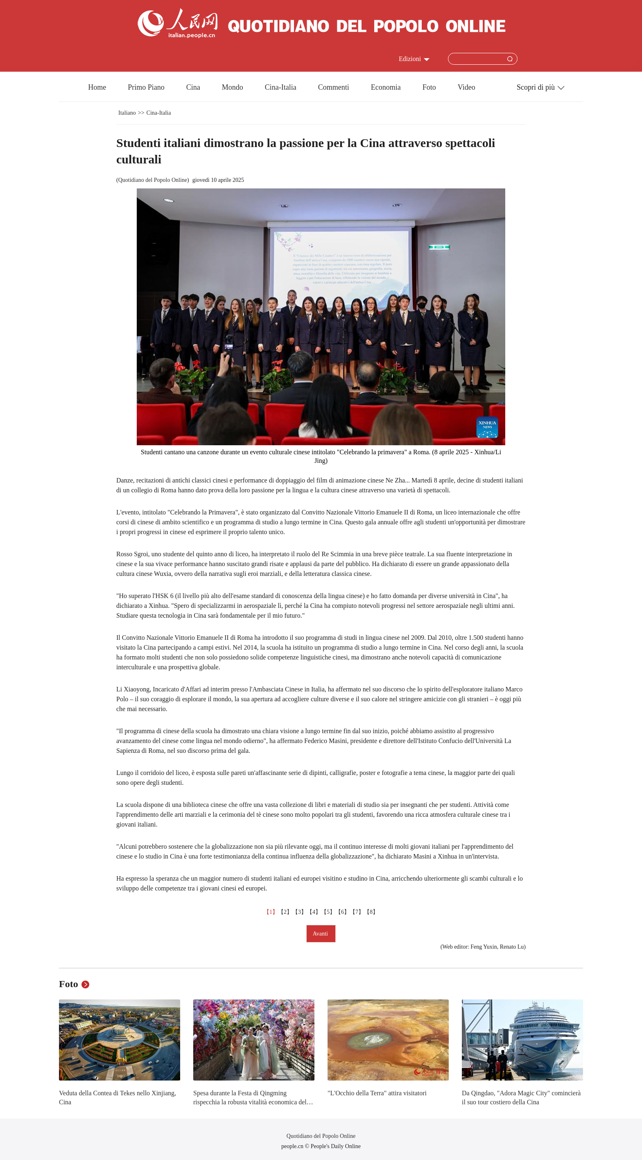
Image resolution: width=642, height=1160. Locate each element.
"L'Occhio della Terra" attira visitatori (377, 1093)
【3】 (299, 912)
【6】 (342, 912)
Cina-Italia (280, 87)
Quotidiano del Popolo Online (152, 180)
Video (466, 87)
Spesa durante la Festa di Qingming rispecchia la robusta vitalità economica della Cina (252, 1102)
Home (97, 87)
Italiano (127, 113)
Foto (429, 87)
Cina (193, 87)
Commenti (333, 87)
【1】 (271, 912)
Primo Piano (146, 87)
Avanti (321, 934)
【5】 (328, 912)
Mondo (232, 87)
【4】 (314, 912)
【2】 (285, 912)
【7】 (357, 912)
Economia (386, 87)
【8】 (371, 912)
